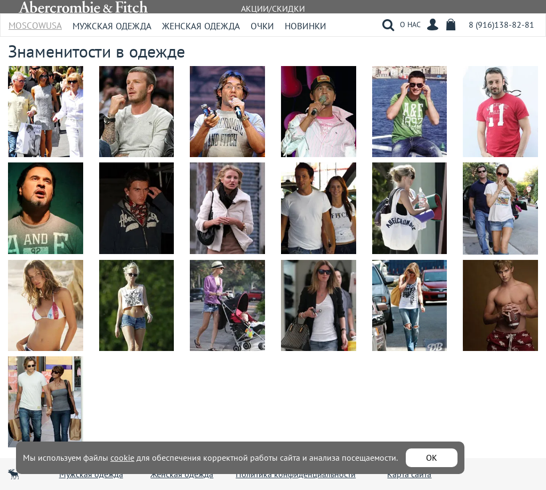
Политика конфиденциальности (296, 474)
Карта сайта (409, 474)
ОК (431, 457)
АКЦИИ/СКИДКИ (273, 8)
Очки (262, 26)
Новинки (305, 26)
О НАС (410, 24)
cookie (122, 457)
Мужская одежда (112, 26)
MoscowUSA (35, 22)
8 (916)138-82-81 (501, 24)
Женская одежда (201, 26)
